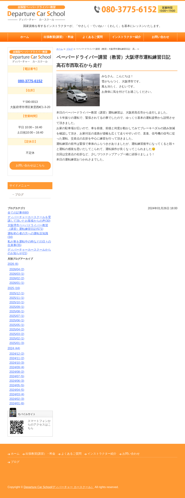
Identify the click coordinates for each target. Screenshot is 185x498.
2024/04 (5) (16, 389)
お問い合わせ (160, 36)
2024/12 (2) (16, 353)
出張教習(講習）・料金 (58, 36)
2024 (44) (14, 348)
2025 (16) (14, 288)
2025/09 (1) (16, 306)
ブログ (69, 49)
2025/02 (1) (16, 338)
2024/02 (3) (16, 398)
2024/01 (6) (16, 403)
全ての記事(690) (18, 212)
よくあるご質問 (92, 36)
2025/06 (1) (16, 320)
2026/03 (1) (16, 273)
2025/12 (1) (16, 293)
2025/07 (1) (16, 315)
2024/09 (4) (16, 367)
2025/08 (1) (16, 311)
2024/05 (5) (16, 385)
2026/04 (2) (16, 269)
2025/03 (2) (16, 334)
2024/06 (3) (16, 380)
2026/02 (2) (16, 278)
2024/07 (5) (16, 376)
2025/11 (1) (16, 297)
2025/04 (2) (16, 329)
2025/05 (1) (16, 325)
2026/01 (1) (16, 282)
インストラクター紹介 (126, 36)
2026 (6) (13, 263)
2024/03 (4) (16, 394)
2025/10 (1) (16, 302)
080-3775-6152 (30, 81)
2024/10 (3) (16, 362)
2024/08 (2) (16, 371)
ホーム (24, 36)
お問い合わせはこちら (30, 165)
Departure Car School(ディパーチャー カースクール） (59, 487)
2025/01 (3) (16, 343)
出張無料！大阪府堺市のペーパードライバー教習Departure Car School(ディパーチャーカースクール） (36, 13)
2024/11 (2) (16, 358)
